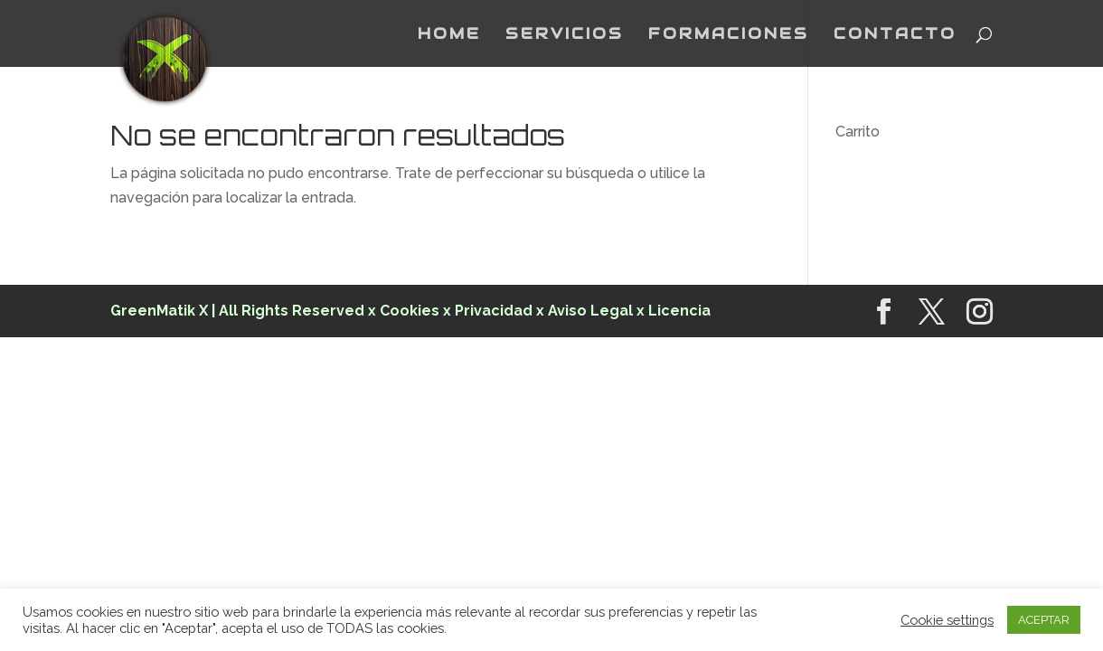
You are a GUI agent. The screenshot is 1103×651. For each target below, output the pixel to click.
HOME (449, 35)
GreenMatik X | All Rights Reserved (237, 310)
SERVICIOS (564, 35)
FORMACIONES (728, 35)
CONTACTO (895, 35)
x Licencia (673, 310)
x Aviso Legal (584, 310)
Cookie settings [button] (947, 619)
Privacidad (494, 310)
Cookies (411, 310)
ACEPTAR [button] (1044, 620)
